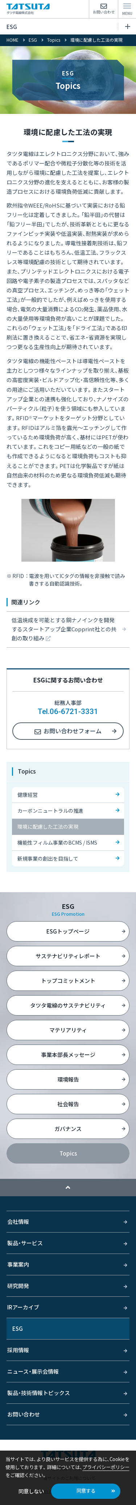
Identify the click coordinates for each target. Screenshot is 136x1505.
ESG (68, 26)
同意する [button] (86, 1490)
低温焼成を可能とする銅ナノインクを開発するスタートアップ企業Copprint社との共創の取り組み (64, 629)
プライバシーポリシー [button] (105, 1467)
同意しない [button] (31, 1491)
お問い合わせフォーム (73, 730)
